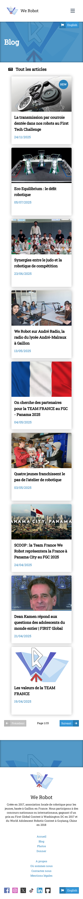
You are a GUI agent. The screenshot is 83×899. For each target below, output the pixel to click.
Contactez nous (41, 870)
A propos (41, 861)
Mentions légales (41, 875)
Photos (41, 846)
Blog (41, 841)
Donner (41, 851)
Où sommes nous (41, 865)
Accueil (41, 836)
